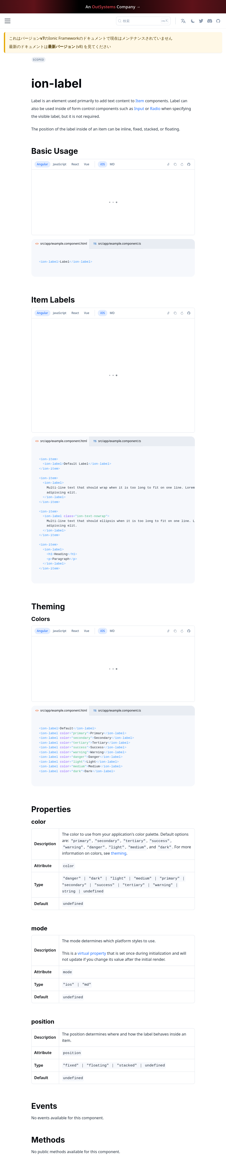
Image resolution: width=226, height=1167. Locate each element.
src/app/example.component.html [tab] (60, 243)
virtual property (92, 953)
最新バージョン (61, 46)
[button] (184, 21)
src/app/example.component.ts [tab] (116, 243)
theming (119, 853)
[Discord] (209, 21)
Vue (86, 164)
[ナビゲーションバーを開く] (7, 21)
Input (139, 108)
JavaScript (59, 164)
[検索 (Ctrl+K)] (143, 21)
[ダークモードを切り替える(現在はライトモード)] (193, 21)
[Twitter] (201, 21)
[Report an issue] (189, 164)
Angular (42, 164)
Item (140, 100)
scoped (38, 59)
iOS (102, 164)
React (75, 164)
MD (112, 164)
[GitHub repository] (218, 21)
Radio (155, 108)
